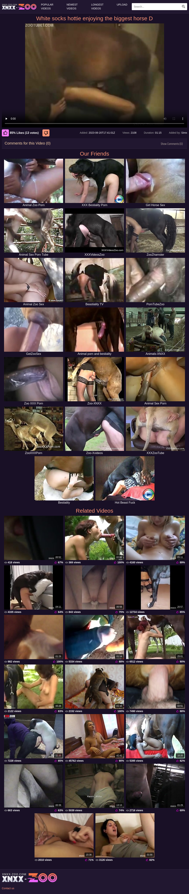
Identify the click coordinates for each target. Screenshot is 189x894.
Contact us (8, 888)
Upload (122, 4)
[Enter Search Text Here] (159, 6)
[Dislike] (46, 132)
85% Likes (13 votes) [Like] (20, 132)
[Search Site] (183, 6)
